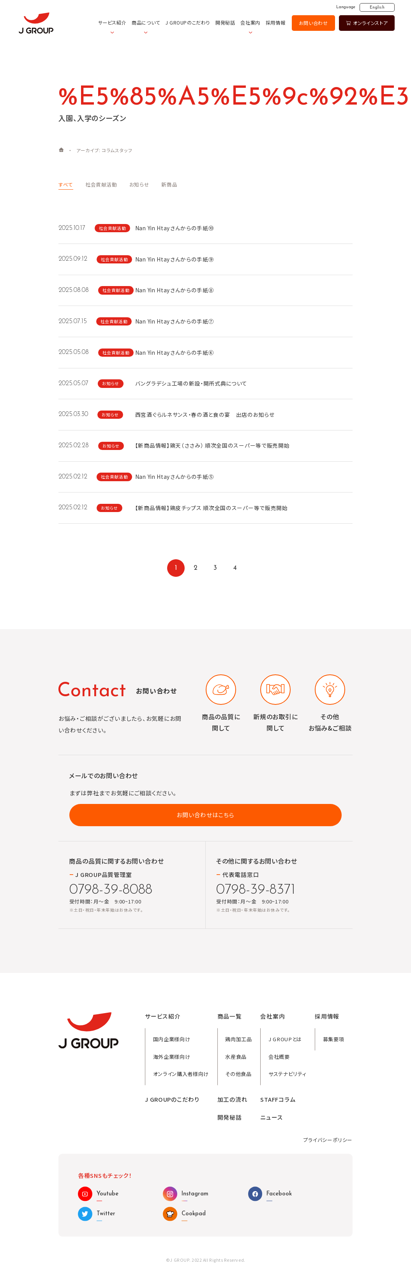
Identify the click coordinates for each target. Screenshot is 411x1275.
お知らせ (139, 184)
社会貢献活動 (101, 184)
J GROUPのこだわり (188, 22)
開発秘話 (225, 22)
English (377, 7)
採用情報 (275, 22)
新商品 (169, 184)
